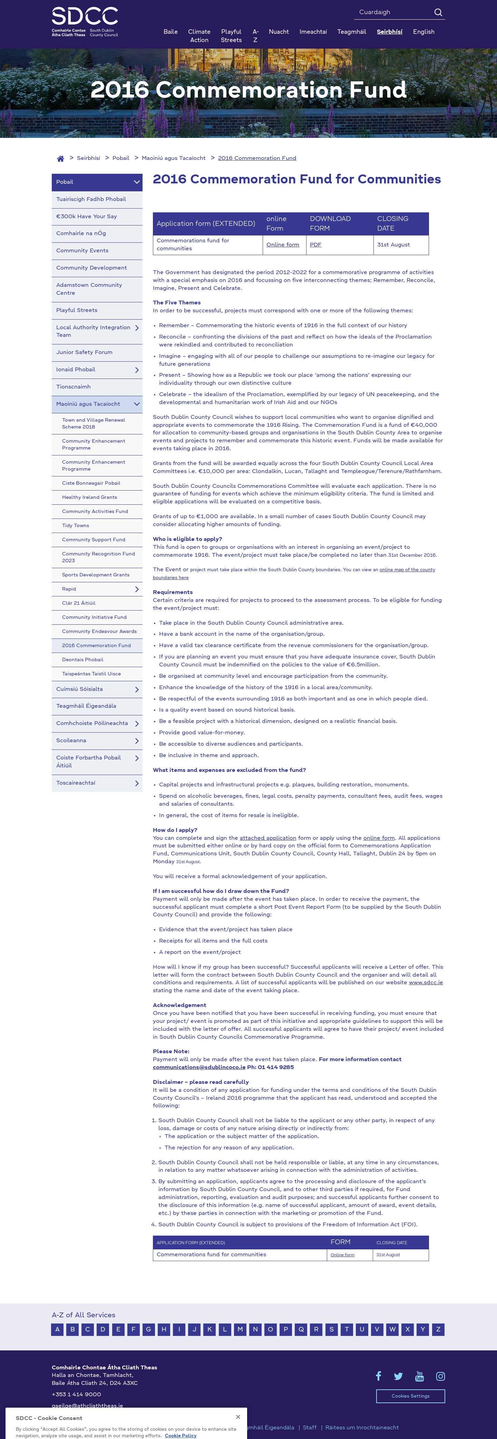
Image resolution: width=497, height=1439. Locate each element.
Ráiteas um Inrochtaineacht (362, 1428)
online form (379, 838)
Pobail (121, 158)
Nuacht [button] (279, 32)
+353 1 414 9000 (76, 1395)
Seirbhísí (88, 158)
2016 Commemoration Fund (257, 158)
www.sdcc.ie (426, 983)
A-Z (256, 36)
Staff (310, 1428)
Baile (171, 32)
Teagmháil (352, 32)
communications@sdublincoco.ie (199, 1067)
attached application (268, 838)
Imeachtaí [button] (313, 32)
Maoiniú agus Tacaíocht (174, 158)
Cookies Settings (411, 1396)
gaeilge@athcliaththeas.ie (87, 1406)
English (424, 32)
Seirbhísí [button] (389, 32)
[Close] (238, 1434)
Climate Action (199, 36)
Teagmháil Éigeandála (265, 1428)
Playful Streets (231, 36)
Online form (282, 245)
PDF (316, 245)
